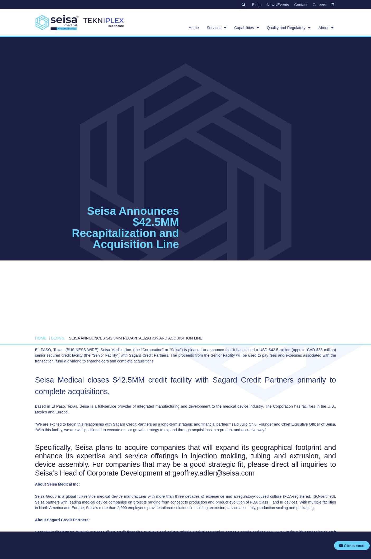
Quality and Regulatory (289, 28)
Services (216, 28)
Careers (319, 5)
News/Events (278, 5)
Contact (300, 5)
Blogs (256, 5)
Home (194, 28)
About (326, 28)
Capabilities (246, 28)
